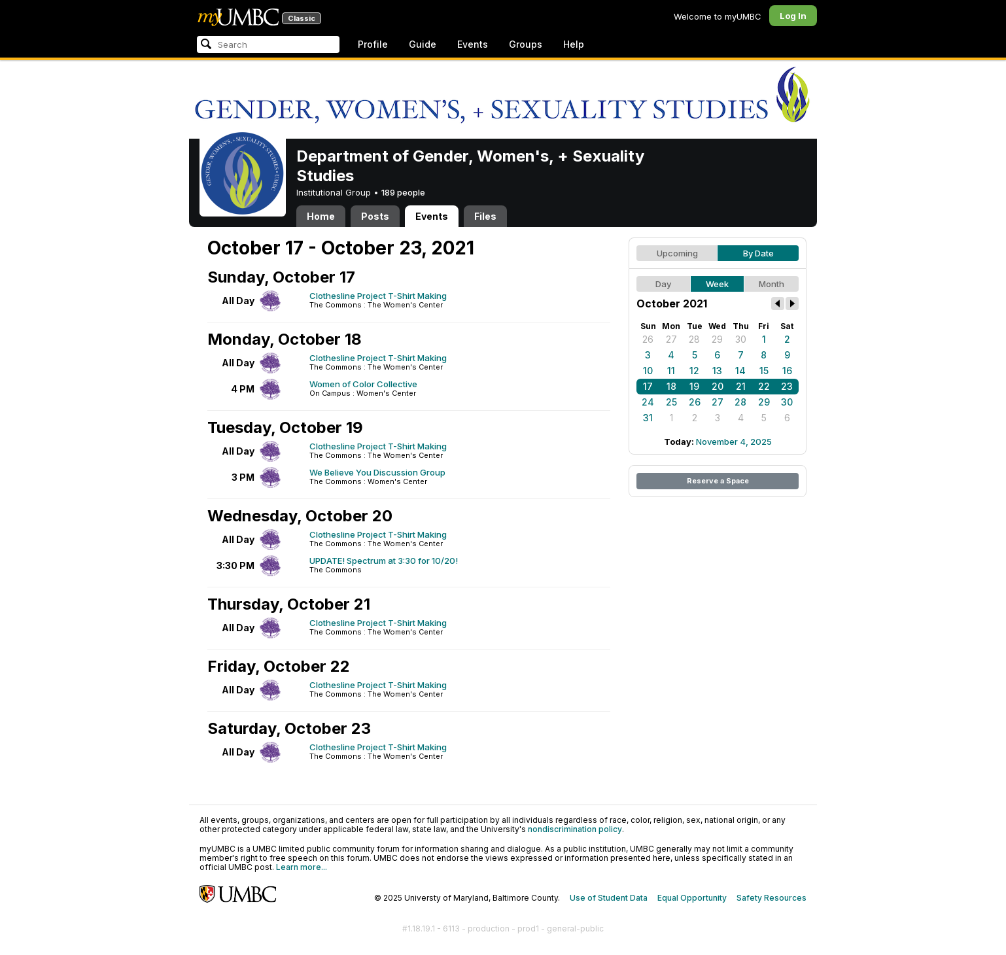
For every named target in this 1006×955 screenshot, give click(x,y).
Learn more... (301, 867)
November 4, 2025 (734, 441)
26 (647, 339)
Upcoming (677, 253)
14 (740, 370)
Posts (375, 216)
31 (648, 417)
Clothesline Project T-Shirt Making (378, 295)
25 (671, 402)
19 (694, 386)
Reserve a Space (718, 480)
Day (663, 284)
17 (648, 386)
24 (648, 402)
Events (472, 44)
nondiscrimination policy (575, 829)
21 (741, 386)
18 (671, 386)
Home (321, 216)
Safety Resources (772, 898)
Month (771, 284)
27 (671, 339)
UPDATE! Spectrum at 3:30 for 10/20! (383, 560)
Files (485, 216)
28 (694, 339)
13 (717, 370)
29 (717, 339)
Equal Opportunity (692, 898)
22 (764, 386)
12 (694, 370)
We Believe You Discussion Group (377, 472)
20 (717, 386)
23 (787, 386)
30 (740, 339)
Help (573, 44)
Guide (422, 44)
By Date (758, 253)
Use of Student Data (609, 898)
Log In (793, 15)
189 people (403, 192)
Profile (373, 44)
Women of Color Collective (363, 384)
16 (787, 370)
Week (717, 284)
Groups (525, 44)
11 (671, 370)
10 (648, 370)
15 (764, 370)
